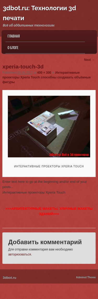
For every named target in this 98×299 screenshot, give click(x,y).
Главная (14, 36)
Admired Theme (86, 277)
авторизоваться (19, 254)
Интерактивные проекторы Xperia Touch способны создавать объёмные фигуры (46, 77)
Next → (89, 60)
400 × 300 (44, 72)
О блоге (13, 47)
